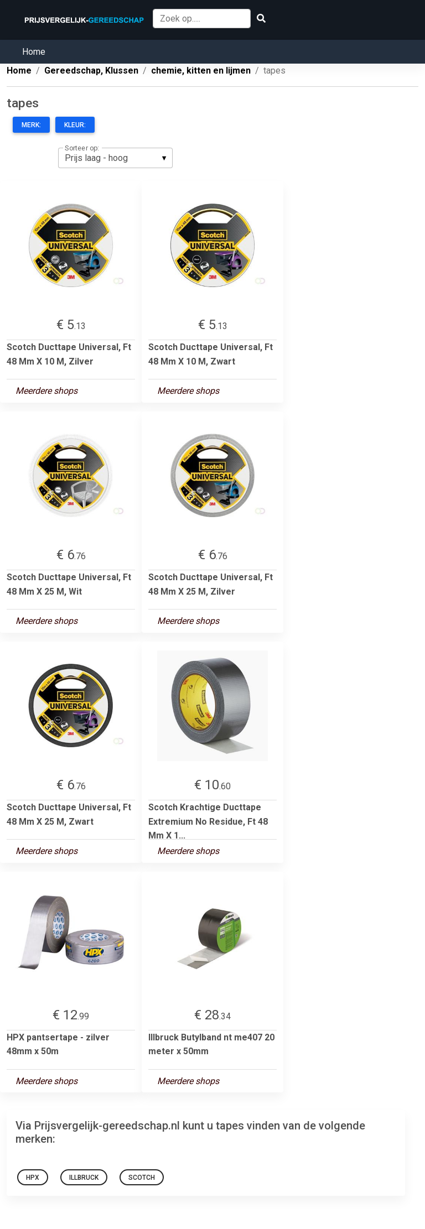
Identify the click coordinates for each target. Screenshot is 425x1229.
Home (33, 51)
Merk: (31, 125)
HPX (32, 1177)
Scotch (141, 1177)
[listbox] (115, 158)
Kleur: (75, 125)
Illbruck (84, 1177)
